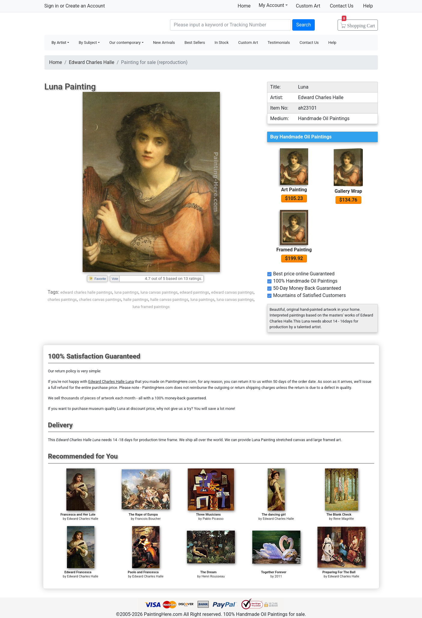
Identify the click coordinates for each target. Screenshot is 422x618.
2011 (278, 576)
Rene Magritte (343, 519)
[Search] (230, 25)
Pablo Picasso (213, 519)
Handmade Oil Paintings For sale (89, 24)
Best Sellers (194, 42)
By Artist (59, 42)
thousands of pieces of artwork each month (98, 398)
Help (368, 6)
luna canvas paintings (159, 292)
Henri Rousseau (213, 576)
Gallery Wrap (348, 191)
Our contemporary (125, 42)
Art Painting (294, 189)
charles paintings (62, 299)
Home (244, 6)
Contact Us (342, 6)
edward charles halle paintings (86, 292)
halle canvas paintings (169, 299)
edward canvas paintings (232, 292)
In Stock (221, 42)
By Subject (88, 42)
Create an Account (85, 6)
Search (303, 25)
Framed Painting (294, 250)
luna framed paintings (151, 306)
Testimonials (279, 42)
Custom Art (308, 6)
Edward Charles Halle (91, 62)
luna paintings (126, 292)
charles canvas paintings (100, 299)
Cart (358, 24)
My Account (273, 5)
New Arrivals (164, 42)
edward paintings (194, 292)
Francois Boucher (148, 519)
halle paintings (135, 299)
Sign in (51, 6)
